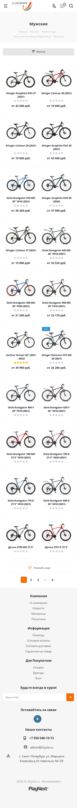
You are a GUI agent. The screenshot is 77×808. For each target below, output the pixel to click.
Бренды (38, 673)
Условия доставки (38, 646)
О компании (38, 603)
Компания (38, 596)
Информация (39, 628)
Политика (38, 619)
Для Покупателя (38, 660)
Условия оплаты (38, 640)
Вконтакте (37, 719)
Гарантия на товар (38, 651)
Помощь (38, 635)
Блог (38, 678)
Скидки (38, 667)
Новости (38, 608)
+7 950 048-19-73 (41, 738)
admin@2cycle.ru (41, 747)
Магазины (38, 614)
